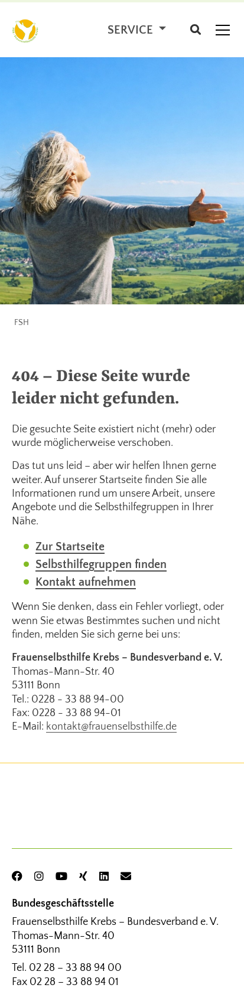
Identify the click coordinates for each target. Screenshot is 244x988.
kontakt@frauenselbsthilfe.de (111, 727)
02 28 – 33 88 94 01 (74, 982)
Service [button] (132, 30)
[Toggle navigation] (222, 30)
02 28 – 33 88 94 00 (75, 968)
